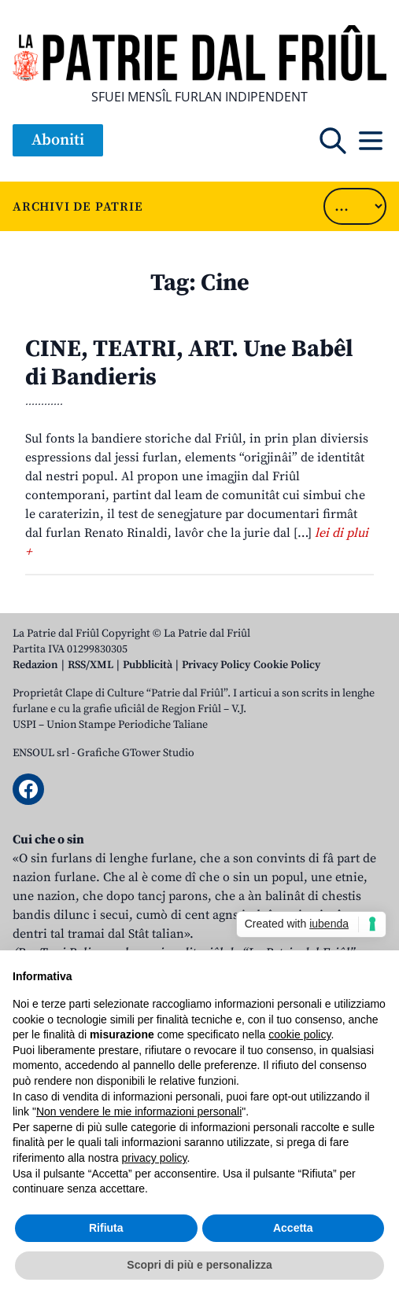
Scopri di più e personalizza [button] (199, 1264)
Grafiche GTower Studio (135, 753)
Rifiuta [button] (106, 1228)
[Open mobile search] (333, 140)
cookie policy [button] (299, 1034)
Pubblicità (147, 665)
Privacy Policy (216, 665)
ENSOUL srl (41, 753)
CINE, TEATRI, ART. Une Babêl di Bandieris (189, 363)
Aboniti (57, 140)
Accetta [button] (293, 1228)
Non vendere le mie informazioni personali (139, 1111)
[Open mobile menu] (370, 140)
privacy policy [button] (154, 1158)
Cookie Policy (286, 665)
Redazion (35, 665)
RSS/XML (90, 665)
